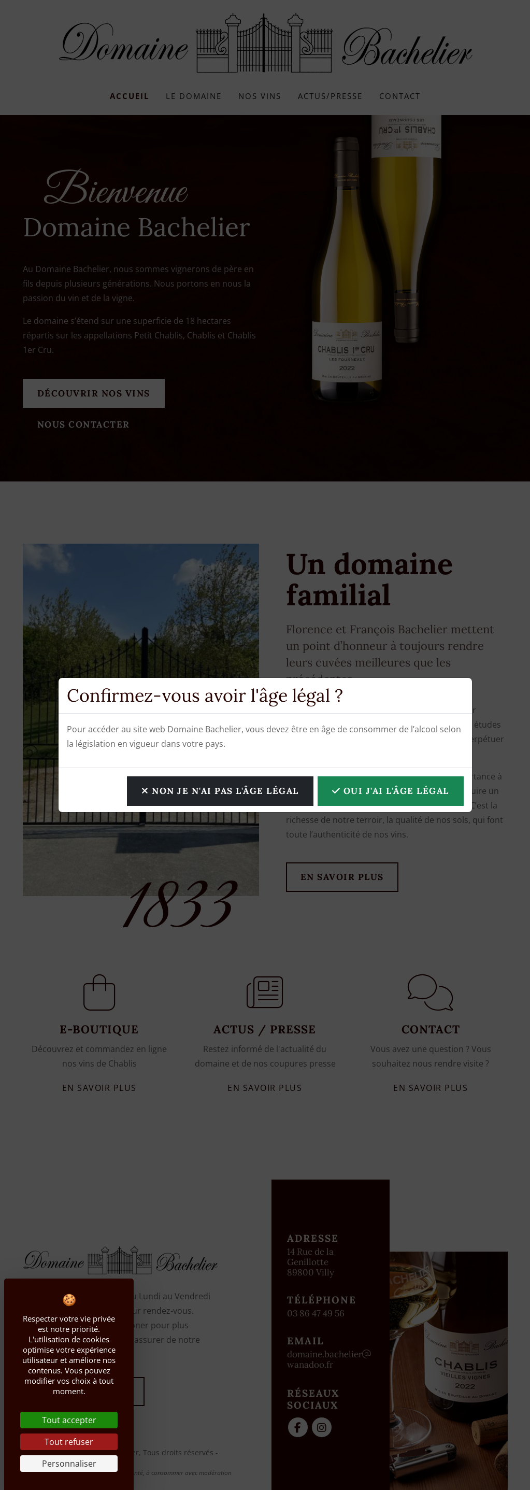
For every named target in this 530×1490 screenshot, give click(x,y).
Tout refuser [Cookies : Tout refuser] (69, 1442)
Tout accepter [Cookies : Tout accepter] (69, 1420)
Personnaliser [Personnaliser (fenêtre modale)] (69, 1463)
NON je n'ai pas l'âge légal (220, 791)
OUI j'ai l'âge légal (390, 791)
